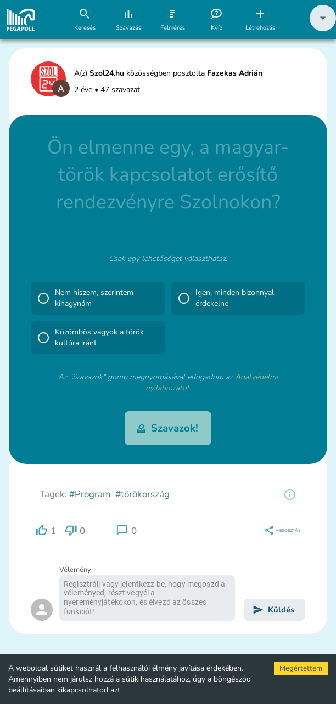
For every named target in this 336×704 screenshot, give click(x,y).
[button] (323, 29)
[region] (289, 494)
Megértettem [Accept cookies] (300, 668)
